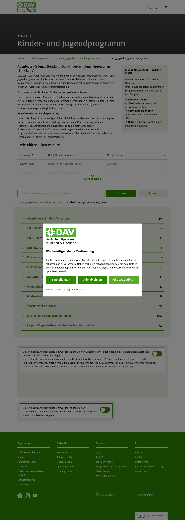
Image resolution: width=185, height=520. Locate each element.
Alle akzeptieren (124, 279)
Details (64, 271)
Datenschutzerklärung (58, 289)
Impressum (78, 289)
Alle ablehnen (92, 279)
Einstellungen (61, 279)
